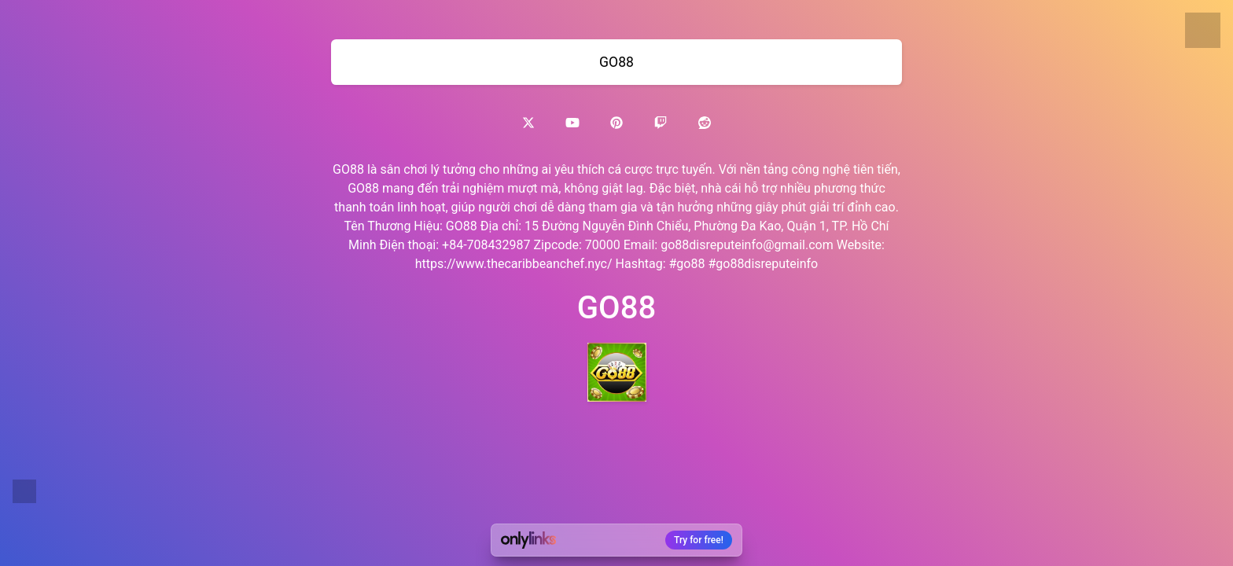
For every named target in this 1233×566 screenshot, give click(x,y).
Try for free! (698, 540)
